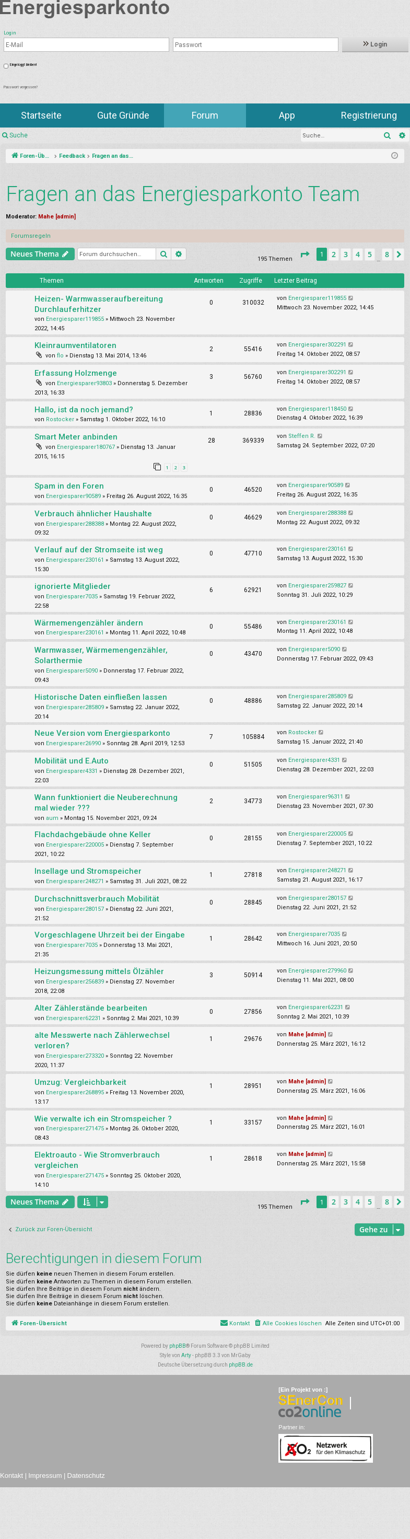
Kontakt (11, 1475)
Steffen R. (301, 436)
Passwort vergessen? (21, 87)
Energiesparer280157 (75, 909)
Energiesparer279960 (317, 970)
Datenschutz (86, 1475)
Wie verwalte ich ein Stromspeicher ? (103, 1119)
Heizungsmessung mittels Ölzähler (99, 971)
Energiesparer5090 (72, 670)
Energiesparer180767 (86, 447)
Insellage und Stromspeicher (88, 871)
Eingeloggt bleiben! (23, 65)
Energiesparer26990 (73, 743)
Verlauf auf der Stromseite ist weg (98, 549)
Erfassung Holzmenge (75, 373)
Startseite (41, 115)
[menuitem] (287, 1323)
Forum (205, 115)
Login (375, 44)
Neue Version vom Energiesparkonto (102, 733)
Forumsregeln (31, 236)
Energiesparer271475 (75, 1128)
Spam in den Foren (69, 486)
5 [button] (370, 254)
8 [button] (387, 254)
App (287, 115)
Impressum (45, 1475)
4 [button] (358, 254)
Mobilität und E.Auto (71, 761)
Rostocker (60, 419)
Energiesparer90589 (73, 496)
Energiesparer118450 (317, 409)
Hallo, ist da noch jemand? (83, 409)
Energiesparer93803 (84, 383)
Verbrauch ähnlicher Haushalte (93, 513)
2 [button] (334, 254)
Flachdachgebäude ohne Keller (92, 834)
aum (52, 818)
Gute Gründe (123, 115)
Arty (186, 1355)
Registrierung (369, 115)
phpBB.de (241, 1365)
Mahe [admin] (57, 216)
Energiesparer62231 (73, 1018)
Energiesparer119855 (75, 319)
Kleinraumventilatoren (75, 345)
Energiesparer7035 (72, 596)
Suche (18, 135)
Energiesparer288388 (75, 523)
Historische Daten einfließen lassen (100, 697)
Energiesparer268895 (75, 1092)
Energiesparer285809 (75, 707)
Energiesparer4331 (72, 771)
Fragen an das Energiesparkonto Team (183, 194)
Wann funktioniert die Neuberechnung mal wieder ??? (106, 803)
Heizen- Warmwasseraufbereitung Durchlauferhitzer (98, 304)
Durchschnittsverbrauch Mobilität (96, 899)
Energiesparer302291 (317, 344)
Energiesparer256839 (75, 981)
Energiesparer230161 (75, 560)
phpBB (177, 1346)
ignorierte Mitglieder (72, 586)
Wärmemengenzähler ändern (88, 623)
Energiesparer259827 (317, 585)
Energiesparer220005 (75, 844)
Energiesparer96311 (315, 796)
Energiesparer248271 (75, 881)
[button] (304, 254)
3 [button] (346, 254)
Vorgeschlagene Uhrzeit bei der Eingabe (109, 935)
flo (60, 355)
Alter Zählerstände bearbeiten (90, 1008)
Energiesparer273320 (75, 1055)
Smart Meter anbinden (76, 437)
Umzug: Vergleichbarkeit (80, 1082)
